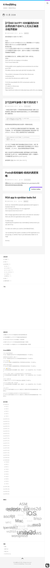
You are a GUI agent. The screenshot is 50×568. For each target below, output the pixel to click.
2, (16, 33)
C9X (12, 160)
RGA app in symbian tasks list (20, 197)
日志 (5, 261)
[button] (47, 565)
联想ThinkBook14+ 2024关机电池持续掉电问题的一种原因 (16, 342)
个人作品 (7, 274)
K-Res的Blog (9, 4)
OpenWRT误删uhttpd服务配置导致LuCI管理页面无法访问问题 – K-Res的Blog (20, 362)
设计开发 (6, 264)
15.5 (16, 154)
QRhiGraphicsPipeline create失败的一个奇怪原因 (14, 339)
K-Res (21, 33)
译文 (5, 278)
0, (16, 106)
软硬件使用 (6, 280)
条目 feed (6, 549)
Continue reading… (36, 189)
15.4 (11, 154)
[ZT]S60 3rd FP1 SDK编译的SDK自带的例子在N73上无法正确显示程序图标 (22, 26)
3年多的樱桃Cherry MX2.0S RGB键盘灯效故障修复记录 (15, 337)
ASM (6, 266)
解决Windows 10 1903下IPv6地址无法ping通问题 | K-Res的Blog (18, 380)
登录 (5, 546)
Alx (30, 564)
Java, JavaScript (8, 272)
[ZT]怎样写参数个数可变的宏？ (21, 102)
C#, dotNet (7, 268)
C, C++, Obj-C (27, 106)
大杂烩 (5, 259)
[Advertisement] (8, 307)
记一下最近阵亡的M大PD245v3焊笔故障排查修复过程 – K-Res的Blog (19, 354)
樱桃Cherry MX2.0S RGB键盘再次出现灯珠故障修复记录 (15, 334)
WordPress (21, 564)
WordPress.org (7, 553)
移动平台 (26, 33)
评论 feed (6, 551)
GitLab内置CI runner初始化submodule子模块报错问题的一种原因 (17, 344)
